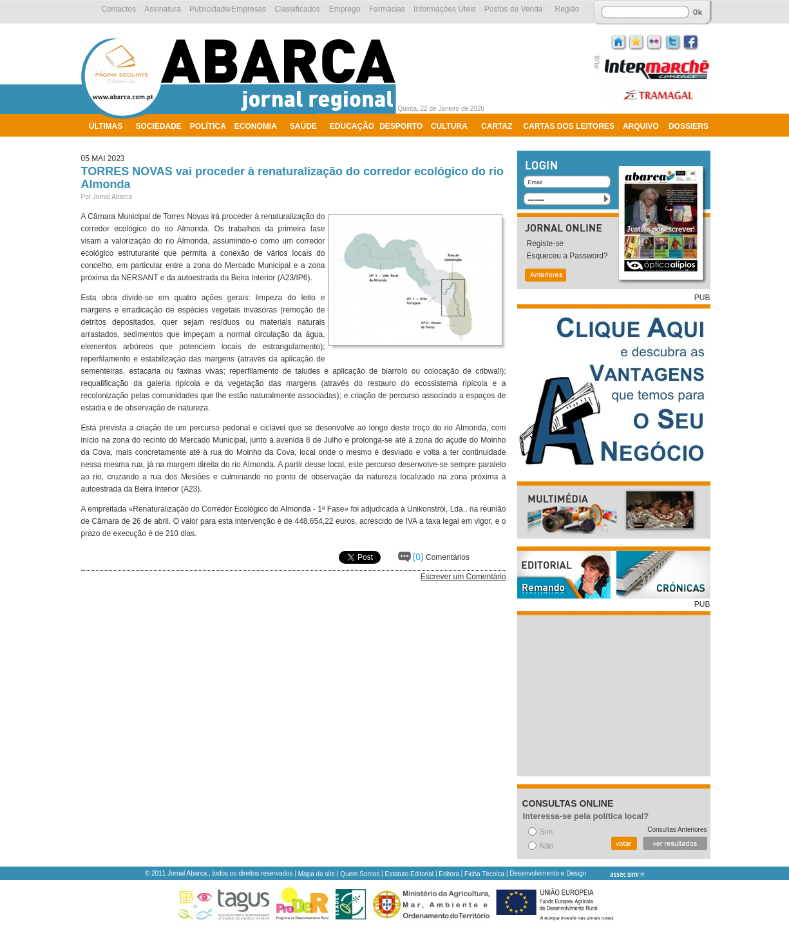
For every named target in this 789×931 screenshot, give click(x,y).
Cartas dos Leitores (568, 126)
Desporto (401, 126)
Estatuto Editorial (409, 874)
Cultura (449, 126)
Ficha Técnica (484, 874)
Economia (255, 126)
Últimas (105, 126)
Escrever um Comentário (463, 576)
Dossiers (688, 126)
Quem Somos (359, 874)
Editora (449, 874)
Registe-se (545, 243)
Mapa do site (316, 874)
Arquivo (641, 126)
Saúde (303, 126)
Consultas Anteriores (677, 829)
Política (208, 126)
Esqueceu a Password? (567, 255)
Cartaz (496, 126)
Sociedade (159, 126)
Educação (352, 126)
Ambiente (109, 143)
